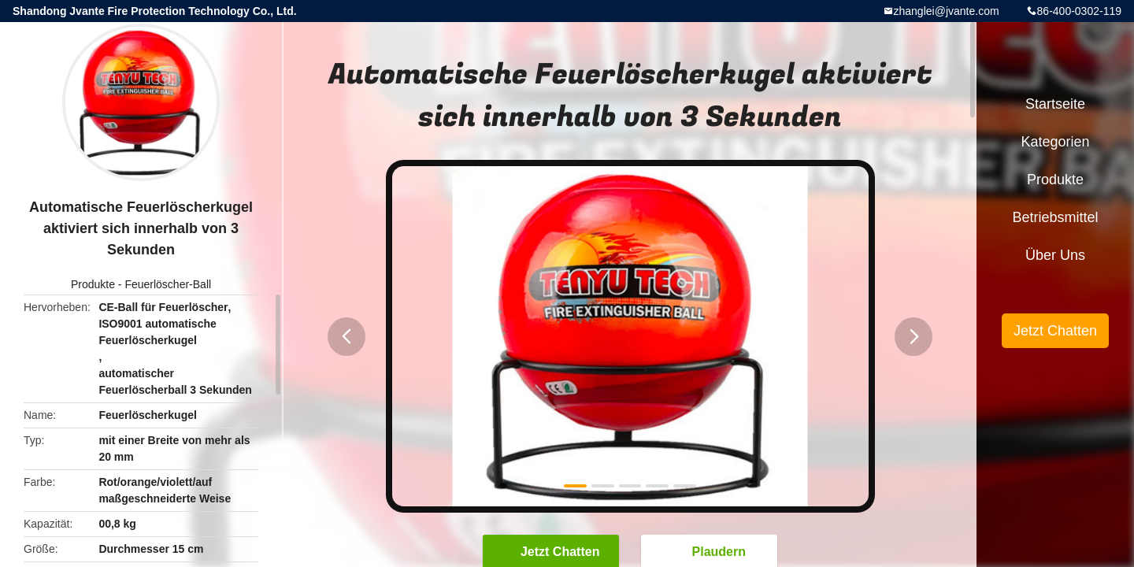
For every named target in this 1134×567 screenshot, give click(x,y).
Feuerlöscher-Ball (167, 284)
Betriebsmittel (1055, 217)
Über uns (1055, 255)
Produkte (93, 284)
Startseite (1055, 104)
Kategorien (1055, 142)
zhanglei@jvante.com (946, 11)
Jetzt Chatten (1055, 331)
